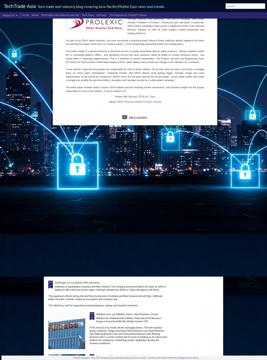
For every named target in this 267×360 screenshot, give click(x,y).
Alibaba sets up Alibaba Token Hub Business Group (127, 314)
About (35, 15)
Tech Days (88, 15)
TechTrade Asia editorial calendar (60, 15)
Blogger (182, 357)
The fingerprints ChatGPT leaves (128, 15)
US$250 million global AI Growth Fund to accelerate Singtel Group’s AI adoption (104, 170)
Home (25, 15)
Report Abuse (192, 357)
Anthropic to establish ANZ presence (77, 282)
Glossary (101, 15)
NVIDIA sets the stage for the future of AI (122, 240)
